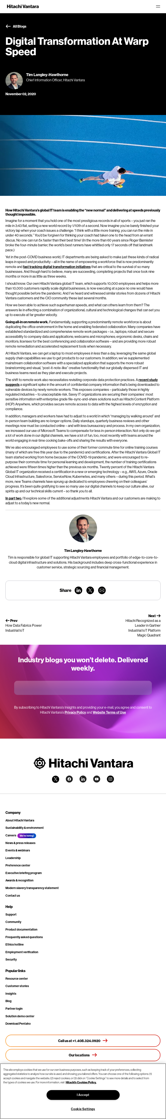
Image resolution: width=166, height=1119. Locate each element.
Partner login (14, 1009)
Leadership (13, 858)
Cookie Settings (83, 1109)
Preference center (17, 865)
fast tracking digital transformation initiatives (57, 267)
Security (11, 959)
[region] (83, 1091)
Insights (10, 994)
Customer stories (17, 986)
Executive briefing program (23, 873)
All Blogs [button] (15, 26)
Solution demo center (19, 1016)
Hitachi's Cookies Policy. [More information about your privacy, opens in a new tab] (81, 1082)
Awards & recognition (19, 880)
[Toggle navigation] (158, 6)
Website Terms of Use (109, 712)
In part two (13, 498)
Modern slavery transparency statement (32, 888)
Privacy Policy (75, 712)
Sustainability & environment (24, 828)
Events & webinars (17, 850)
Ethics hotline (14, 944)
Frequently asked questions (24, 937)
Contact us (12, 896)
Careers (10, 835)
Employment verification (21, 952)
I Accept (83, 1095)
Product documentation (21, 929)
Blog (8, 1001)
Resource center (16, 979)
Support (11, 914)
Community (13, 922)
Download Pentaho (18, 1024)
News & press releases (20, 843)
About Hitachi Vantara (19, 820)
